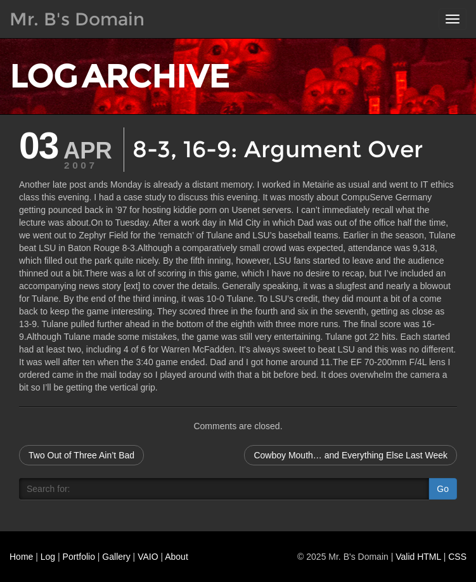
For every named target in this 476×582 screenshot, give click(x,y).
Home (21, 557)
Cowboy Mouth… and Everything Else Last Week (350, 455)
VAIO (148, 557)
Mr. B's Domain (77, 19)
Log (48, 557)
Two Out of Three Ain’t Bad (81, 455)
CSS (457, 557)
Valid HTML (418, 557)
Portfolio (79, 557)
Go (443, 489)
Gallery (116, 557)
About (176, 557)
